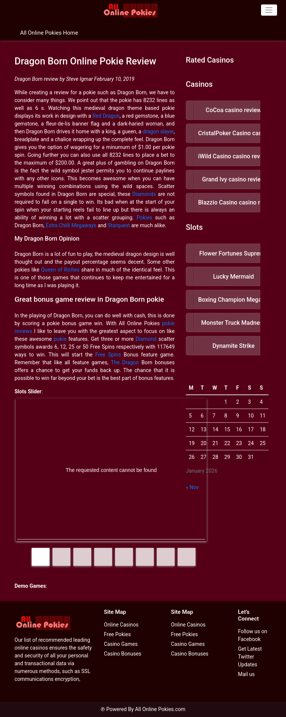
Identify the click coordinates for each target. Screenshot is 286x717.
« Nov (192, 487)
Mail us (246, 674)
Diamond (146, 339)
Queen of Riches (60, 270)
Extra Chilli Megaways (71, 225)
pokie (60, 339)
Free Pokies (117, 634)
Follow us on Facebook (252, 635)
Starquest (119, 225)
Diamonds (144, 194)
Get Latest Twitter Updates (250, 656)
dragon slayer (158, 131)
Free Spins (108, 355)
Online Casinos (121, 625)
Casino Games (121, 644)
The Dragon (125, 362)
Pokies (144, 218)
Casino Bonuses (123, 654)
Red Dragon (106, 116)
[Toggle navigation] (269, 10)
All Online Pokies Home (49, 32)
